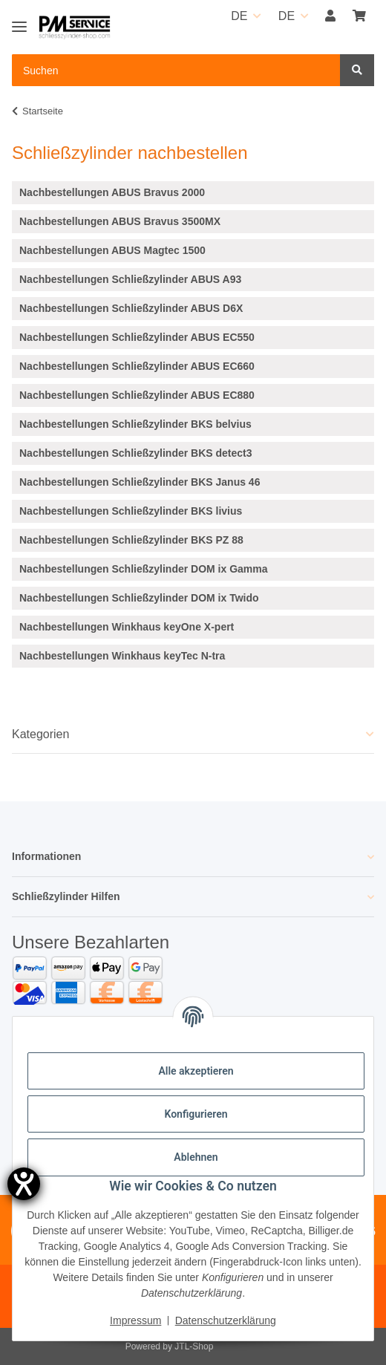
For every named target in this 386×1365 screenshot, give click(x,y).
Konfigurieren (195, 1114)
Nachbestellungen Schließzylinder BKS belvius (135, 424)
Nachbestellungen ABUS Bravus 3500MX (119, 221)
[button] (330, 16)
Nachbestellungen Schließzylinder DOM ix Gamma (143, 569)
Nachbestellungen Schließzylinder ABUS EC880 (137, 395)
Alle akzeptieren (195, 1071)
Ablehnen (195, 1157)
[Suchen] (357, 70)
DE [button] (239, 16)
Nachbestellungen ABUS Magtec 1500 (112, 250)
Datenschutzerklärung (225, 1320)
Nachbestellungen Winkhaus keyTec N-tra (122, 656)
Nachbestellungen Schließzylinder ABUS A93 (130, 279)
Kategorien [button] (40, 734)
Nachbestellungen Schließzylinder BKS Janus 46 (139, 482)
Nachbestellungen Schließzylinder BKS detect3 (135, 453)
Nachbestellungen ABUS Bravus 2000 (112, 192)
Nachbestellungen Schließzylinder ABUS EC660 (137, 366)
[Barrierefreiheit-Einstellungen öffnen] (23, 1183)
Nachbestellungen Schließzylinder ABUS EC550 (137, 337)
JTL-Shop (193, 1346)
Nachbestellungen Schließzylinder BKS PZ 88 (131, 540)
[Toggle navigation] (19, 20)
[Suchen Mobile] (176, 70)
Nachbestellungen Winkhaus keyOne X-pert (126, 627)
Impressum (135, 1320)
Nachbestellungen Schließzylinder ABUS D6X (131, 308)
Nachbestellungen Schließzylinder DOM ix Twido (139, 598)
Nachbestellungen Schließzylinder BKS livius (130, 511)
